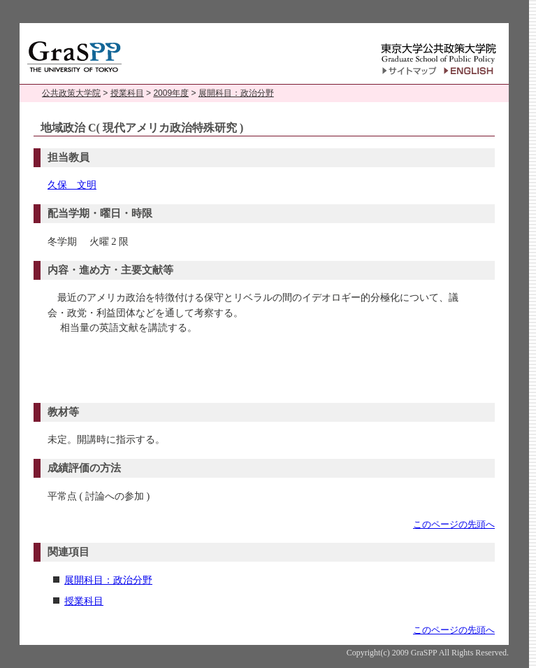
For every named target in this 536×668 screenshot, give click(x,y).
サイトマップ (409, 71)
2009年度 (171, 93)
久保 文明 (72, 184)
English (471, 71)
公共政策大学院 (71, 93)
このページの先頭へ (454, 524)
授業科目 (127, 93)
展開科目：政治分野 (236, 93)
